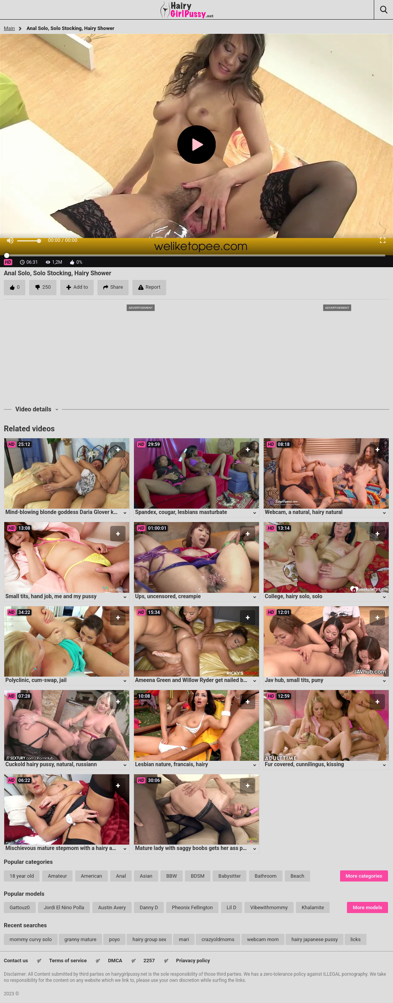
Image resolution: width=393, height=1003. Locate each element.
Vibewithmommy (269, 907)
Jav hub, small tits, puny (294, 680)
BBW (171, 876)
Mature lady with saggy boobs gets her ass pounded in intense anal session (226, 848)
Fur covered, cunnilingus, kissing (304, 764)
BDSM (198, 876)
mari (184, 939)
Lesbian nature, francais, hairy (171, 764)
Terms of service (68, 960)
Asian (146, 876)
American (91, 876)
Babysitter (229, 876)
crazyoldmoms (217, 939)
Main (9, 28)
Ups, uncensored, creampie (168, 596)
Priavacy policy (193, 960)
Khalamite (313, 907)
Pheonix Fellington (192, 907)
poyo (114, 939)
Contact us (16, 960)
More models (367, 907)
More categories (364, 876)
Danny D (149, 907)
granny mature (80, 939)
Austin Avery (112, 907)
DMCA (115, 960)
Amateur (57, 876)
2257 (149, 960)
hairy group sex (149, 939)
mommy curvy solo (31, 939)
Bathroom (266, 876)
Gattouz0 (20, 907)
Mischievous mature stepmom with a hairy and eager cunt (75, 848)
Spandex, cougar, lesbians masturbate (181, 512)
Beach (297, 876)
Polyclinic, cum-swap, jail (35, 680)
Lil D (231, 907)
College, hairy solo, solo (293, 596)
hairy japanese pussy (314, 939)
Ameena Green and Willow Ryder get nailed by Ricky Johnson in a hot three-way (231, 680)
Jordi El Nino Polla (64, 907)
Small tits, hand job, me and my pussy (51, 596)
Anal (121, 876)
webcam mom (263, 939)
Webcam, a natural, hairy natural (304, 512)
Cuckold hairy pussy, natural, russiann (51, 764)
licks (355, 939)
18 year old (22, 876)
